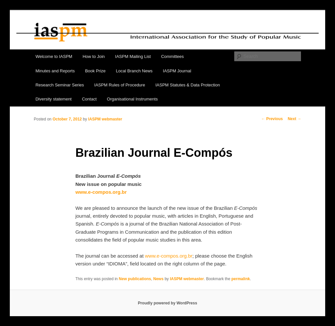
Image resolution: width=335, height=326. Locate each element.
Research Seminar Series (59, 84)
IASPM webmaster (105, 119)
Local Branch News (134, 70)
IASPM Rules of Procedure (119, 84)
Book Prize (95, 70)
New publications (135, 279)
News (158, 279)
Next (294, 119)
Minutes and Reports (55, 70)
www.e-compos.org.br (168, 256)
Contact (89, 99)
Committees (172, 56)
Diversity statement (53, 99)
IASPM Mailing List (133, 56)
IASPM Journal (177, 70)
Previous (272, 119)
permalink (240, 279)
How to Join (93, 56)
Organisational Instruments (132, 99)
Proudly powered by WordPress (167, 303)
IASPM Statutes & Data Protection (187, 84)
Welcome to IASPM (53, 56)
